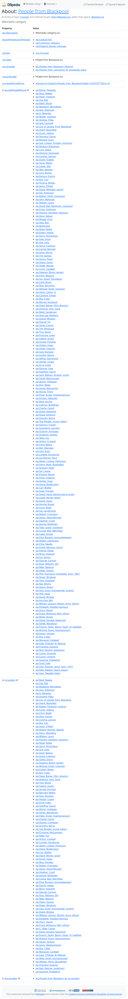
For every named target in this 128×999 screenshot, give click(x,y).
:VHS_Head (43, 593)
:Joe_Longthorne (46, 510)
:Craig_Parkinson (46, 209)
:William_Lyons (45, 202)
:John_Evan (43, 451)
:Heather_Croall (45, 520)
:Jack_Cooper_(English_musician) (54, 143)
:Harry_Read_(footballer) (50, 464)
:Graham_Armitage (47, 431)
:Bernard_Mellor (45, 792)
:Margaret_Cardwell (47, 640)
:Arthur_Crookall (46, 441)
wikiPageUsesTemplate (16, 39)
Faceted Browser (94, 4)
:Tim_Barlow (43, 255)
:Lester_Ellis (43, 166)
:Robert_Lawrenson (47, 540)
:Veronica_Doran (46, 136)
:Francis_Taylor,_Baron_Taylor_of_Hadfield (58, 626)
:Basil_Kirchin (44, 401)
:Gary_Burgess (45, 351)
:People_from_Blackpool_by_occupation (57, 978)
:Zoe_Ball (42, 100)
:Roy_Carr (42, 179)
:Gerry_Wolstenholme (48, 945)
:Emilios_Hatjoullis (46, 398)
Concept (24, 16)
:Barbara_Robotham (47, 146)
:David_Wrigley (45, 597)
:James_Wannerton (47, 388)
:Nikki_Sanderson (46, 312)
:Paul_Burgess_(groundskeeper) (53, 537)
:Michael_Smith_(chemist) (50, 288)
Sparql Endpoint (115, 4)
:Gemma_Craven (46, 424)
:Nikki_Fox (42, 438)
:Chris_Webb (44, 713)
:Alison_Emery (44, 587)
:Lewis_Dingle (44, 534)
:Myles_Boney (44, 617)
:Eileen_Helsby (45, 232)
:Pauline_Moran (45, 474)
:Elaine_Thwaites (46, 90)
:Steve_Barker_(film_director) (52, 305)
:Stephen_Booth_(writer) (50, 272)
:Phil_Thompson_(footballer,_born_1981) (58, 573)
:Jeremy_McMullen (47, 524)
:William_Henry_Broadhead (51, 961)
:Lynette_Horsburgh (47, 454)
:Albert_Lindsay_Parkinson (51, 461)
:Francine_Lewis (45, 335)
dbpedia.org (97, 16)
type (6, 53)
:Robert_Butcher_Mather (50, 729)
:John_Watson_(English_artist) (52, 375)
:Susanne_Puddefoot (48, 660)
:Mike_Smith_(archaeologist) (52, 958)
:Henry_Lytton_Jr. (46, 292)
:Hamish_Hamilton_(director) (52, 212)
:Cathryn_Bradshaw (47, 404)
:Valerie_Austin (45, 338)
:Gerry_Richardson (47, 235)
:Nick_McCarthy (45, 285)
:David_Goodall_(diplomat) (51, 620)
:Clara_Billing (44, 444)
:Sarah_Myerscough (47, 378)
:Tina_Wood (43, 332)
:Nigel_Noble (44, 229)
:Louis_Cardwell (45, 269)
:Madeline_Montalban (48, 106)
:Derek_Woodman (46, 623)
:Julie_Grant (43, 239)
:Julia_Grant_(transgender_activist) (55, 590)
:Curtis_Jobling (45, 133)
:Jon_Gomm (43, 557)
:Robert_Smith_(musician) (50, 196)
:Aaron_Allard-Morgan (49, 517)
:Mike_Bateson (45, 567)
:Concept (42, 53)
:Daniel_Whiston (45, 318)
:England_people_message (51, 46)
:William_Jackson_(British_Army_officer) (57, 603)
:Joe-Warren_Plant (46, 457)
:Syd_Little (42, 242)
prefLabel (9, 76)
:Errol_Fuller (43, 365)
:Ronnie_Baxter (45, 504)
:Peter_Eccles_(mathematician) (53, 395)
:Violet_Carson (45, 325)
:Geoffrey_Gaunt (46, 371)
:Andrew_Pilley (45, 119)
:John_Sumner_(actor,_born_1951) (54, 666)
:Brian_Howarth (45, 554)
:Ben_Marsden (45, 448)
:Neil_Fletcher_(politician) (50, 650)
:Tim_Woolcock (45, 328)
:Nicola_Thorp (44, 391)
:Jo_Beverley (43, 113)
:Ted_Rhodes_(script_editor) (51, 421)
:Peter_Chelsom (45, 96)
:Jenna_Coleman (45, 245)
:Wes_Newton (44, 169)
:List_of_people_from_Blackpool (53, 126)
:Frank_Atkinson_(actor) (49, 547)
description (10, 32)
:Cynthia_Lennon (46, 156)
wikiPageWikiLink (15, 90)
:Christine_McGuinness (49, 832)
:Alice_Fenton (44, 716)
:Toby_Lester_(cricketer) (49, 527)
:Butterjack (43, 226)
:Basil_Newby (44, 93)
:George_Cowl (44, 368)
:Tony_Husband (45, 580)
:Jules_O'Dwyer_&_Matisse (51, 643)
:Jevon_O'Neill (44, 186)
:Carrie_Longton (45, 656)
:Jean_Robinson (45, 110)
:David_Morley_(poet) (48, 497)
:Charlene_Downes (47, 646)
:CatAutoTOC (44, 39)
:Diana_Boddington (47, 484)
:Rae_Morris (43, 583)
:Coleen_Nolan (45, 769)
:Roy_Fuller (43, 298)
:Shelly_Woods (45, 265)
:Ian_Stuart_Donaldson (49, 279)
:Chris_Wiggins (45, 275)
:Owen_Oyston (45, 570)
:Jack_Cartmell (44, 123)
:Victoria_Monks (45, 182)
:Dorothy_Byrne (45, 418)
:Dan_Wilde (43, 385)
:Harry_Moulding (46, 733)
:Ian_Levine (43, 471)
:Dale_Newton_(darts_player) (52, 670)
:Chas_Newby (44, 544)
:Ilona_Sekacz (44, 216)
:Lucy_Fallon (43, 149)
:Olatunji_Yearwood (47, 153)
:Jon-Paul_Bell (44, 600)
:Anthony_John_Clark (48, 308)
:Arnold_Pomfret (46, 341)
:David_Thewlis (45, 159)
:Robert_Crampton (47, 514)
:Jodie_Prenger (45, 491)
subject (9, 680)
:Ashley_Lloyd (44, 481)
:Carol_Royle (43, 507)
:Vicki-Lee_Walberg (47, 315)
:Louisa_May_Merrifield (49, 530)
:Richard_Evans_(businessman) (53, 630)
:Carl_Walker (44, 487)
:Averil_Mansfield (46, 129)
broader (8, 66)
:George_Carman (46, 560)
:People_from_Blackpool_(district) (54, 66)
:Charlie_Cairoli (45, 408)
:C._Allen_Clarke (45, 928)
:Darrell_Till (43, 322)
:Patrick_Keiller (45, 550)
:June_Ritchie (44, 173)
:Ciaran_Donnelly (46, 653)
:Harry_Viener (44, 610)
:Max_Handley (44, 862)
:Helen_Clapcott (45, 348)
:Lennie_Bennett (46, 249)
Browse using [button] (31, 3)
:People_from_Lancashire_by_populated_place (61, 69)
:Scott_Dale (43, 663)
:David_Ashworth (46, 411)
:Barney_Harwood (46, 302)
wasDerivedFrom (13, 83)
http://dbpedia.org (60, 16)
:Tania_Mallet (44, 163)
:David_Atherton (45, 414)
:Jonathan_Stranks (46, 434)
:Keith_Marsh (44, 103)
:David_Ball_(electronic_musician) (54, 206)
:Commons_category (48, 42)
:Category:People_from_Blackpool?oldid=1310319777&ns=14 (73, 83)
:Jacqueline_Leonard (47, 428)
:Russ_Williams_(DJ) (47, 563)
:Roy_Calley (43, 636)
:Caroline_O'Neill (46, 295)
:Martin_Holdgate (46, 381)
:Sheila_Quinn (44, 262)
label (6, 59)
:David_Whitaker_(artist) (49, 189)
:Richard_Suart (45, 139)
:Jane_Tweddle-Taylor (48, 673)
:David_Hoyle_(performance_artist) (55, 494)
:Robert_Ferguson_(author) (51, 706)
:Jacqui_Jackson (45, 633)
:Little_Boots (43, 282)
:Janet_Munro (44, 252)
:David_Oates (44, 501)
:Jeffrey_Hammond (47, 358)
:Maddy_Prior (44, 219)
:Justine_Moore (45, 355)
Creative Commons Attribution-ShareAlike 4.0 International (95, 994)
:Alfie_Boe (42, 222)
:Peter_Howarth (45, 477)
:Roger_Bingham (46, 577)
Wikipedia (40, 994)
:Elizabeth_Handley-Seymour (52, 607)
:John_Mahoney (45, 199)
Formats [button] (49, 3)
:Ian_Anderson (45, 192)
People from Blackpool (43, 11)
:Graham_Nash (45, 467)
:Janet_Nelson (44, 752)
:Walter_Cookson (46, 116)
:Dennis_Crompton (47, 822)
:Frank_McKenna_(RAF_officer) (53, 613)
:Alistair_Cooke (45, 361)
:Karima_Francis (45, 176)
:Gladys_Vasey (44, 345)
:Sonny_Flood (44, 259)
